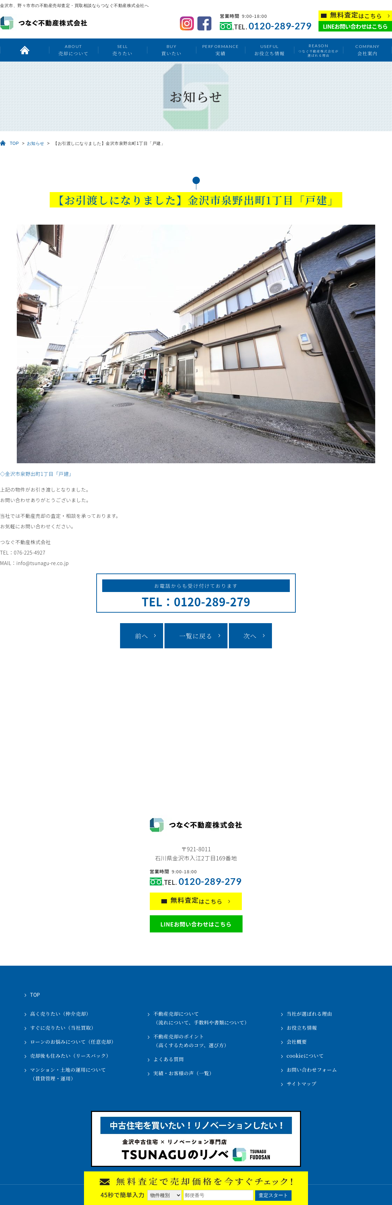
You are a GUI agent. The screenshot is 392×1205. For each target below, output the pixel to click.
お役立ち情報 (269, 50)
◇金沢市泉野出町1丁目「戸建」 (37, 473)
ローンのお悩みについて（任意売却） (73, 1041)
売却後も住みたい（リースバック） (70, 1055)
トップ (24, 50)
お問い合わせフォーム (312, 1069)
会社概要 (297, 1041)
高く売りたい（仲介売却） (60, 1013)
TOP (14, 143)
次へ (250, 635)
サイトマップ (301, 1083)
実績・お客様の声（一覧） (183, 1073)
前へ (141, 635)
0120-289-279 (280, 26)
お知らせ (35, 143)
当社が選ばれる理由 (309, 1013)
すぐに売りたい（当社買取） (63, 1027)
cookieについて (305, 1055)
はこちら (356, 15)
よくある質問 (168, 1059)
